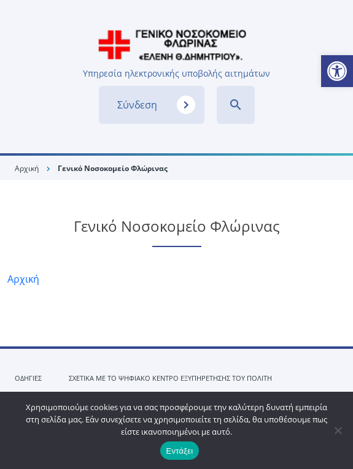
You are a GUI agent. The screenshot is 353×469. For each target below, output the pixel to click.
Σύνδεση (156, 105)
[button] (337, 71)
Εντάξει (179, 451)
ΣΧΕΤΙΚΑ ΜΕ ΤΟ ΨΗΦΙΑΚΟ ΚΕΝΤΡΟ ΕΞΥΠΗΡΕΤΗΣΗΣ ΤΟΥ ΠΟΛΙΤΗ (170, 378)
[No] (338, 430)
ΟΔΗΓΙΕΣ (28, 378)
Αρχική (27, 168)
